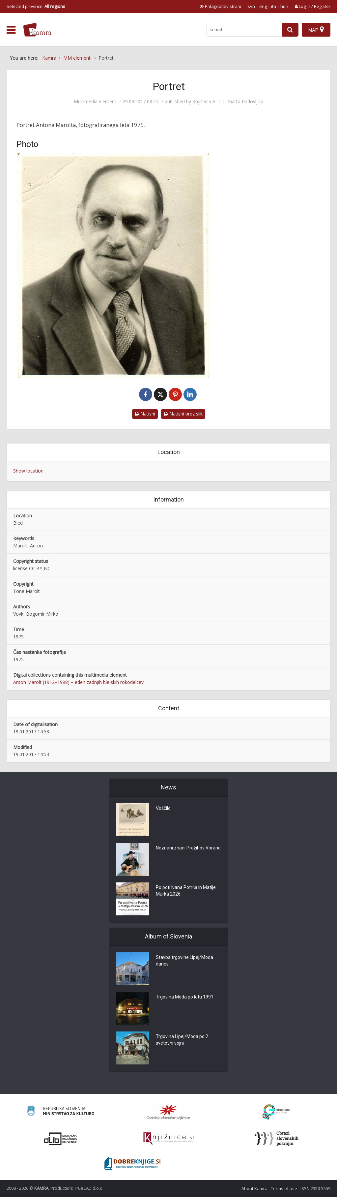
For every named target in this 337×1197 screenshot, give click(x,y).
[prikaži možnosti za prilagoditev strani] (220, 6)
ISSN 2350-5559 (315, 1188)
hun (284, 6)
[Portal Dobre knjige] (132, 1163)
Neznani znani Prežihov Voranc (188, 847)
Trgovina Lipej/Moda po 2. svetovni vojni (182, 1040)
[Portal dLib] (60, 1138)
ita (273, 6)
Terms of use (284, 1188)
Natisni (145, 414)
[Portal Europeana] (276, 1112)
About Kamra (254, 1188)
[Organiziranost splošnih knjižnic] (168, 1112)
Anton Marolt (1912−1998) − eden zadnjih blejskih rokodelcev (78, 682)
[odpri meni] (11, 30)
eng (263, 6)
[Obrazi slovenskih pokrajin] (276, 1138)
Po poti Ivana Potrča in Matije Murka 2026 (186, 891)
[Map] (316, 30)
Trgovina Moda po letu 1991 (184, 996)
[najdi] (290, 30)
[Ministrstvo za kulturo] (60, 1112)
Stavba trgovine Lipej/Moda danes (184, 961)
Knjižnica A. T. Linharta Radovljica (228, 102)
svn (251, 6)
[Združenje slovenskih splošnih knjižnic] (168, 1138)
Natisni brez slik (183, 414)
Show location (28, 471)
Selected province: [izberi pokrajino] (36, 6)
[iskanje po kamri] (244, 30)
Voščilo (163, 808)
